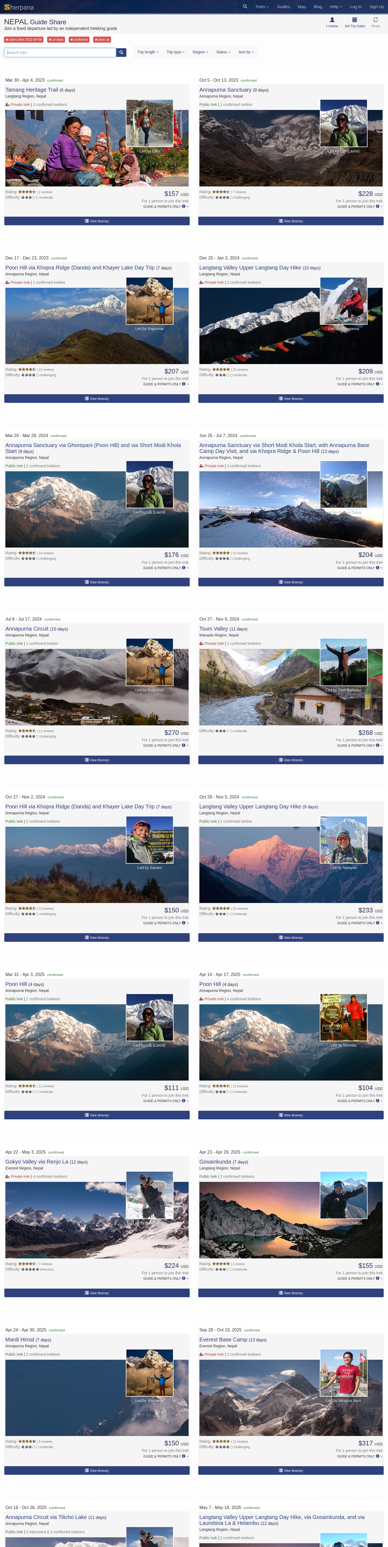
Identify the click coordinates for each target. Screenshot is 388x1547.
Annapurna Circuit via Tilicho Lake (46, 1517)
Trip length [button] (148, 52)
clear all (102, 39)
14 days (56, 39)
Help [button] (336, 6)
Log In (356, 6)
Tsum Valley (214, 629)
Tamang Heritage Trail (32, 90)
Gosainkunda (216, 1162)
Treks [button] (262, 6)
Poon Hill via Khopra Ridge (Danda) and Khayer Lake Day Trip (80, 268)
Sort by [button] (246, 52)
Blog (318, 6)
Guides (283, 6)
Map (302, 6)
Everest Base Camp (224, 1339)
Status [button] (223, 52)
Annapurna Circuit (27, 629)
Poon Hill (17, 984)
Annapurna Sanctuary (226, 90)
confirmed (79, 39)
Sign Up (377, 6)
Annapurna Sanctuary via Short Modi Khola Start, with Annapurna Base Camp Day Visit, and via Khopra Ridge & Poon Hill (284, 448)
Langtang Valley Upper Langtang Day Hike (250, 268)
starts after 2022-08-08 (24, 39)
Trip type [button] (176, 52)
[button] (245, 6)
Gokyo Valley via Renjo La (36, 1162)
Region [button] (200, 52)
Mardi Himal (20, 1339)
